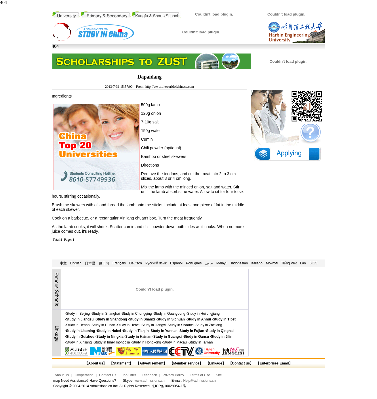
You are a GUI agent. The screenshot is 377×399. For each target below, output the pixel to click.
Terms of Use (200, 375)
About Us (62, 375)
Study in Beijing (78, 314)
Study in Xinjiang (79, 342)
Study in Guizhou (80, 337)
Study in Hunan (103, 325)
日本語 (90, 263)
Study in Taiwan (201, 342)
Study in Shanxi (142, 319)
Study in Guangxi (167, 337)
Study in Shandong (111, 319)
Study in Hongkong (146, 342)
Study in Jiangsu (80, 319)
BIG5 (313, 263)
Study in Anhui (199, 319)
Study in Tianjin (135, 331)
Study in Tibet (224, 319)
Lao (303, 263)
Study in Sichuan (171, 319)
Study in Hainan (138, 337)
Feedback (149, 375)
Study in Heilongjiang (203, 314)
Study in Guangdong (169, 314)
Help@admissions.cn (199, 381)
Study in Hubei (109, 331)
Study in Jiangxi (154, 325)
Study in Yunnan (164, 331)
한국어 (104, 263)
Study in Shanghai (106, 314)
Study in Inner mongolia (112, 342)
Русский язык (156, 263)
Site (219, 375)
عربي (209, 263)
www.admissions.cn (149, 381)
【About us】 (95, 363)
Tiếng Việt (289, 263)
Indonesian (239, 263)
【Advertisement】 (151, 363)
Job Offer (129, 375)
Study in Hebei (128, 325)
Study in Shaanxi (180, 325)
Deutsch (135, 263)
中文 (63, 263)
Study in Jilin (222, 337)
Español (176, 263)
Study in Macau (175, 342)
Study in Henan (78, 325)
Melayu (222, 263)
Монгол (272, 263)
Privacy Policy (173, 375)
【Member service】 (186, 363)
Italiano (256, 263)
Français (119, 263)
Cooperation (84, 375)
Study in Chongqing (137, 314)
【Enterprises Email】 (274, 363)
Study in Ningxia (109, 337)
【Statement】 (121, 363)
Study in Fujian (192, 331)
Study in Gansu (196, 337)
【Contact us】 (240, 363)
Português (194, 263)
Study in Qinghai (219, 331)
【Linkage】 (216, 363)
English (75, 263)
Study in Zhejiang (208, 325)
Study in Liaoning (80, 331)
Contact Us (107, 375)
